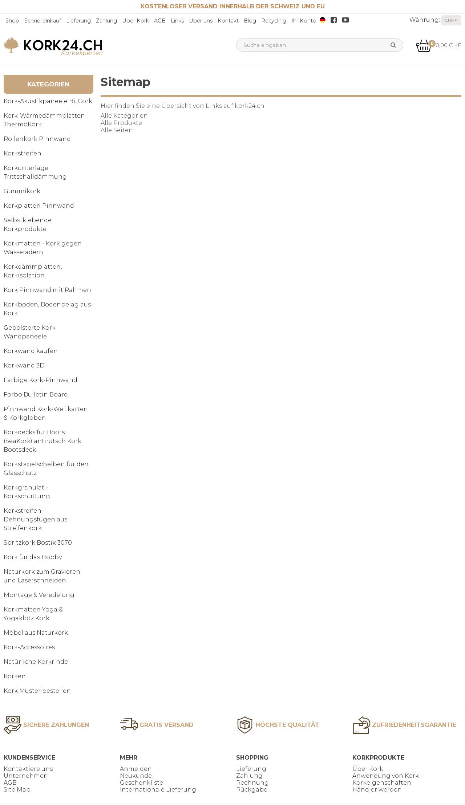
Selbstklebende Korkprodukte (28, 224)
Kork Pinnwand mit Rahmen (47, 289)
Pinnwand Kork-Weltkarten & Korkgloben (46, 413)
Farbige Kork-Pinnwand (40, 380)
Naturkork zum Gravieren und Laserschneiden (42, 576)
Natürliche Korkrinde (36, 661)
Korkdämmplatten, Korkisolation (33, 271)
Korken (15, 676)
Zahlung (106, 20)
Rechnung (252, 782)
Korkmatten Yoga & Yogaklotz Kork (33, 614)
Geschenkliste (141, 782)
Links (177, 20)
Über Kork (135, 20)
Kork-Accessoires (29, 647)
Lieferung (78, 20)
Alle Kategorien (124, 115)
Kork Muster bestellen (37, 690)
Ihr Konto (303, 20)
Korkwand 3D (24, 365)
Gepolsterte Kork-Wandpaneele (31, 332)
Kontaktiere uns (28, 768)
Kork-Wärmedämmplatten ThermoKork (44, 120)
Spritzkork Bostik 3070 (38, 542)
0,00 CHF (438, 45)
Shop (12, 20)
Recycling (273, 20)
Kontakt (228, 20)
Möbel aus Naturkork (36, 632)
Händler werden (377, 789)
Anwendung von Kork (385, 775)
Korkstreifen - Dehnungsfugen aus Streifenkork (35, 519)
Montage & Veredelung (39, 594)
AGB (160, 20)
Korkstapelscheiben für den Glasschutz (46, 468)
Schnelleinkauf (42, 20)
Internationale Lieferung (158, 789)
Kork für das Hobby (33, 557)
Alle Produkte (121, 122)
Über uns (201, 20)
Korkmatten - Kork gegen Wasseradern (43, 248)
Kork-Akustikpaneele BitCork (48, 101)
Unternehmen (26, 775)
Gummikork (22, 191)
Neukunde (136, 775)
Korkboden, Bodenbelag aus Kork (47, 309)
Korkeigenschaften (381, 782)
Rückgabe (251, 789)
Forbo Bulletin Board (36, 394)
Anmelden (136, 768)
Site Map (17, 789)
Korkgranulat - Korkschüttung (27, 492)
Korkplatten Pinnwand (39, 205)
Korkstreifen (22, 153)
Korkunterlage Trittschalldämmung (35, 172)
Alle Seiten (117, 130)
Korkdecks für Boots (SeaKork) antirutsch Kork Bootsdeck (42, 441)
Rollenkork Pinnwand (37, 138)
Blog (250, 20)
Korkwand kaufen (31, 350)
